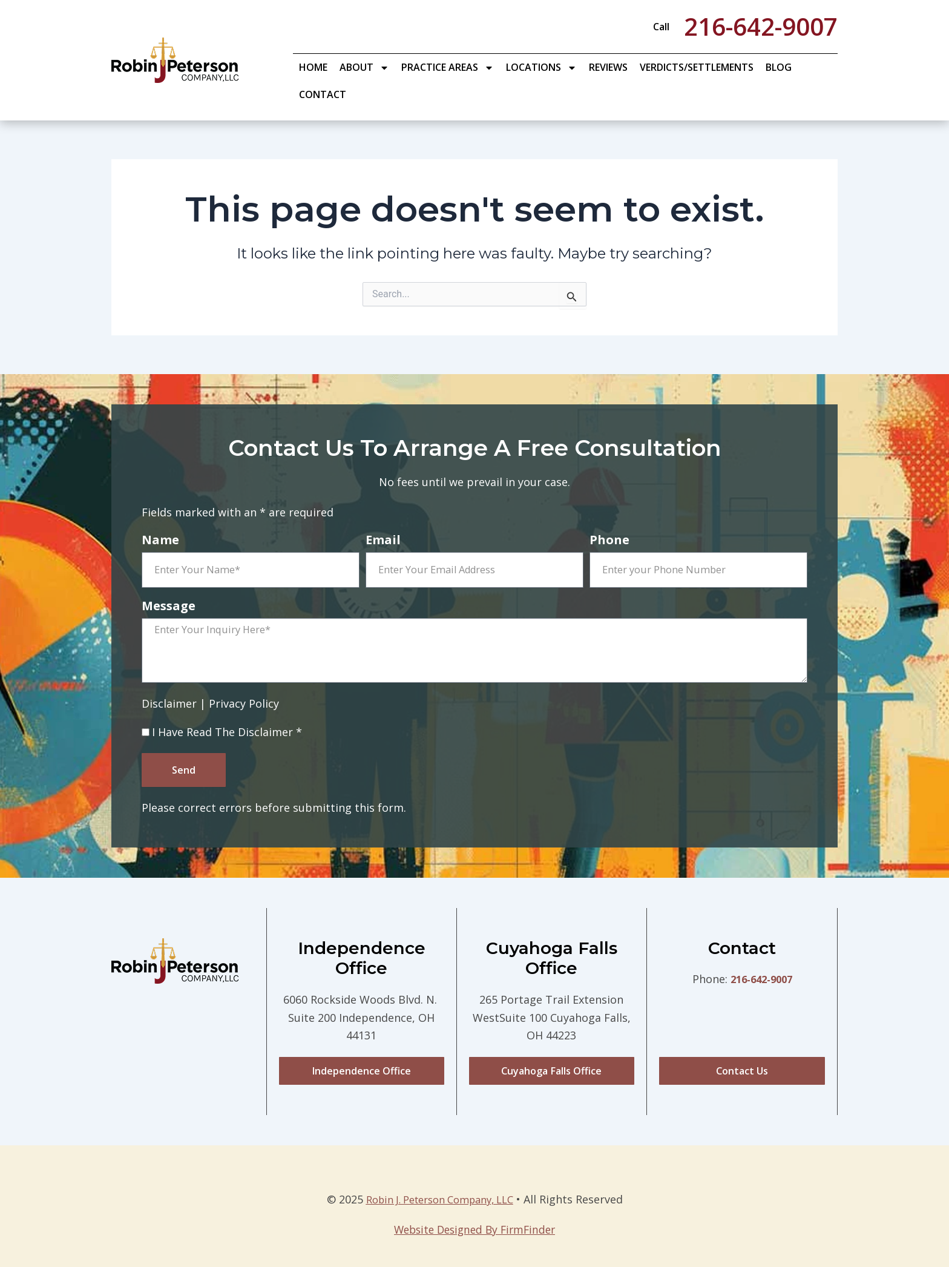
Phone (609, 541)
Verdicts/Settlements (697, 67)
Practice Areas (447, 68)
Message (168, 607)
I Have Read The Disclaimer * (227, 737)
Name (160, 541)
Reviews (608, 67)
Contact (322, 94)
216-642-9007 (761, 986)
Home (313, 67)
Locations (541, 68)
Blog (779, 67)
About (364, 68)
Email (383, 541)
